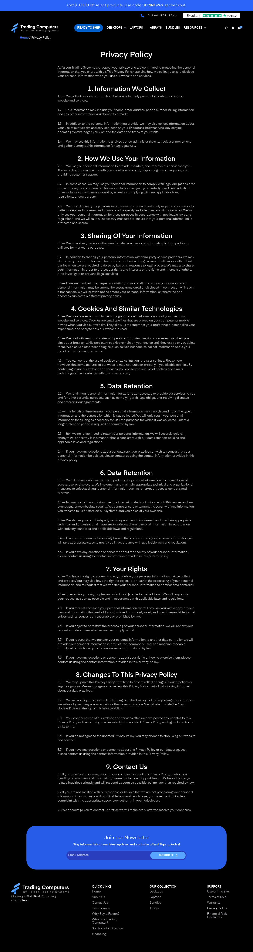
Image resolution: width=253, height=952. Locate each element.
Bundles (155, 902)
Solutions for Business (107, 928)
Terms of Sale (216, 897)
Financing (99, 934)
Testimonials (101, 908)
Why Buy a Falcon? (105, 913)
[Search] (226, 25)
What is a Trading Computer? (104, 921)
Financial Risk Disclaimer (217, 915)
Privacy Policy (217, 908)
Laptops (155, 897)
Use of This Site (218, 891)
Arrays (154, 908)
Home (24, 37)
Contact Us (100, 902)
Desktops (156, 891)
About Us (98, 897)
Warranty (213, 902)
